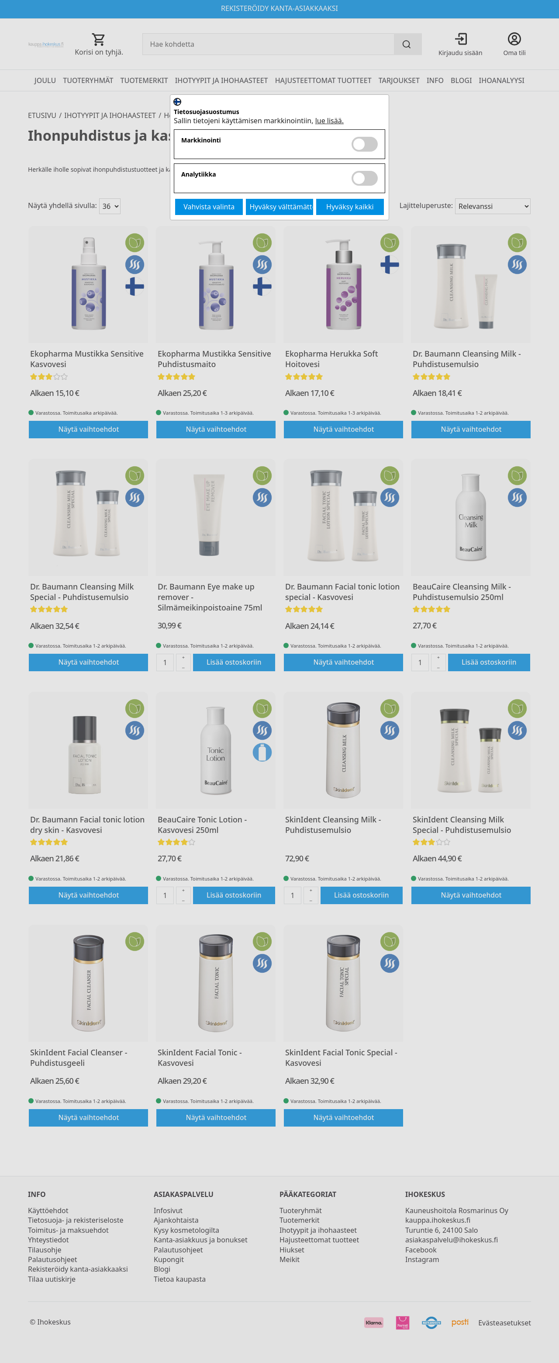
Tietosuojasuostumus (206, 112)
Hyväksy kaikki (350, 207)
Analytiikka (198, 174)
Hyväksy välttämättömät (282, 207)
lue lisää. (329, 120)
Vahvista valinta (209, 207)
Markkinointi (201, 140)
